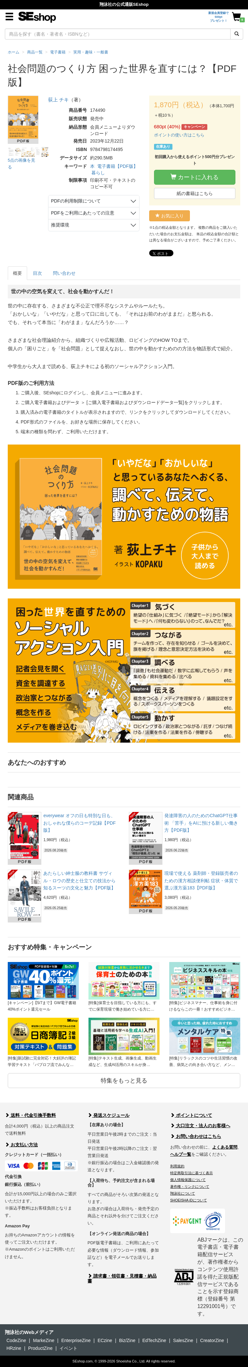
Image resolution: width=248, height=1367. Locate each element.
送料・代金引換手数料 (30, 1115)
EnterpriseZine (76, 1340)
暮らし (98, 172)
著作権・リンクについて (189, 1186)
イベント (68, 1348)
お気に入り (169, 215)
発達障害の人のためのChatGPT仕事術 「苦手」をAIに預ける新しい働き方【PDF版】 (201, 823)
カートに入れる (194, 177)
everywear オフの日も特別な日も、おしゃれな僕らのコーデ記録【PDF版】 (79, 823)
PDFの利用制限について (76, 200)
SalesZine (183, 1340)
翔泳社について (182, 1193)
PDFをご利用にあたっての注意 (82, 212)
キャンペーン (194, 127)
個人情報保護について (188, 1180)
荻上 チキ (58, 99)
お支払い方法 (21, 1144)
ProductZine (40, 1348)
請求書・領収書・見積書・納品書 (122, 1278)
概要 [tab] (17, 273)
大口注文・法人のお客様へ (200, 1125)
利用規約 (177, 1166)
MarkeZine (43, 1340)
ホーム (13, 52)
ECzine (105, 1340)
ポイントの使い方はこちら (179, 135)
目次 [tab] (37, 273)
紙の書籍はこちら (195, 193)
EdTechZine (154, 1340)
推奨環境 (60, 224)
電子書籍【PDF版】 (117, 166)
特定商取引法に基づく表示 (191, 1173)
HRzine (13, 1348)
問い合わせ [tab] (64, 273)
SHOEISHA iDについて (188, 1200)
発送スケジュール (108, 1115)
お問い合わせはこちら (195, 1136)
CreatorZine (212, 1340)
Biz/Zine (127, 1340)
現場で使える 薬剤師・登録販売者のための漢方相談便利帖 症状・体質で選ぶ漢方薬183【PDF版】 (201, 880)
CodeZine (16, 1340)
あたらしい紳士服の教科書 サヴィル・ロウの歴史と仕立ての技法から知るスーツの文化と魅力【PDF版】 (79, 880)
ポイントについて (191, 1115)
